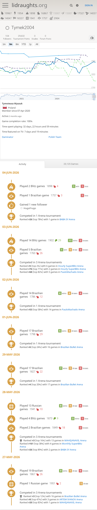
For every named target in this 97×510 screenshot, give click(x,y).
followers (7, 37)
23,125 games (71, 164)
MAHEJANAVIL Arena (75, 440)
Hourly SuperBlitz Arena (70, 266)
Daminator (7, 137)
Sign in (89, 5)
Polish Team (55, 137)
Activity (22, 164)
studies (35, 37)
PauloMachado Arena (72, 272)
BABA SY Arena (67, 219)
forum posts (45, 37)
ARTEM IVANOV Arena (71, 499)
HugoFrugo (28, 208)
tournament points (21, 37)
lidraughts (29, 5)
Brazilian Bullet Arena (72, 347)
